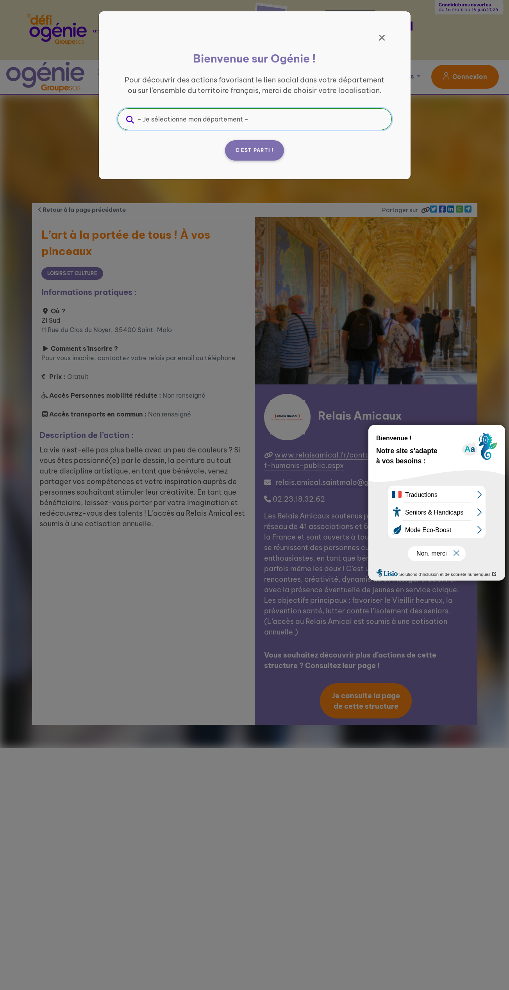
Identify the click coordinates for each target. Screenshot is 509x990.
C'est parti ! (255, 150)
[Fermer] (382, 38)
